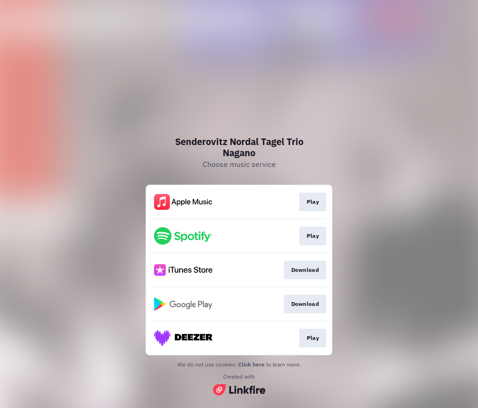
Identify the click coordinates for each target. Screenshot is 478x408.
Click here (251, 364)
